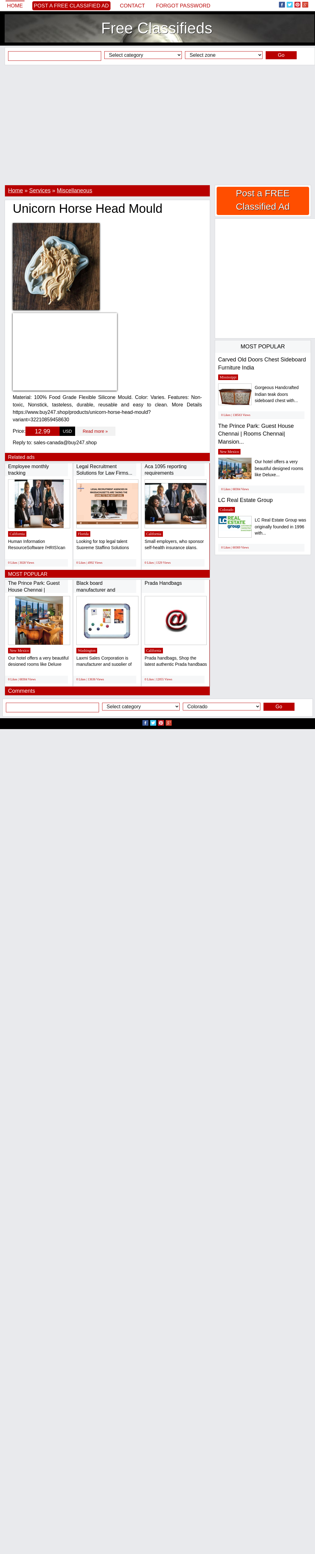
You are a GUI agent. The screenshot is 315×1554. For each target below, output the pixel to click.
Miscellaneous (74, 190)
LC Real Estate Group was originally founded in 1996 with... (280, 526)
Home (15, 6)
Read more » (95, 431)
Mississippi (228, 377)
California (17, 534)
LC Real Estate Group (245, 500)
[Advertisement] (58, 125)
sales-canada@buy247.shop (65, 442)
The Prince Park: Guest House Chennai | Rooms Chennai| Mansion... (256, 434)
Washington (87, 650)
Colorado (227, 510)
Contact (132, 6)
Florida (83, 534)
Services (40, 190)
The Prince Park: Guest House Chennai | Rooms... (34, 589)
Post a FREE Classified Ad (71, 6)
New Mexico (19, 650)
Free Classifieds (156, 28)
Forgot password (183, 6)
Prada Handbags (163, 583)
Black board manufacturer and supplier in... (95, 589)
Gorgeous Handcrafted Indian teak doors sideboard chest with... (277, 394)
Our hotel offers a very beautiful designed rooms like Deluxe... (279, 468)
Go (281, 55)
